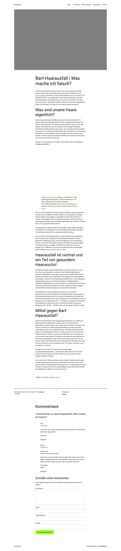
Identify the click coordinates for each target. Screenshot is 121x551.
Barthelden (17, 4)
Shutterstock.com (54, 377)
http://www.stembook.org (69, 204)
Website (37, 523)
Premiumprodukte (69, 354)
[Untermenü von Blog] (70, 4)
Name (37, 507)
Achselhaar (76, 245)
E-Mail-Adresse (40, 515)
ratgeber (64, 394)
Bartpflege (41, 392)
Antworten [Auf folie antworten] (43, 439)
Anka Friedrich (56, 206)
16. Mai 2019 (44, 425)
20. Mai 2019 (44, 447)
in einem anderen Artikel (58, 249)
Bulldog (50, 354)
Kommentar (39, 488)
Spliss (81, 133)
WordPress (103, 546)
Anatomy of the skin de (68, 206)
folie (41, 423)
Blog (69, 4)
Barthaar (47, 245)
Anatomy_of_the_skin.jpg (49, 197)
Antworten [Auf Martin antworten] (43, 471)
